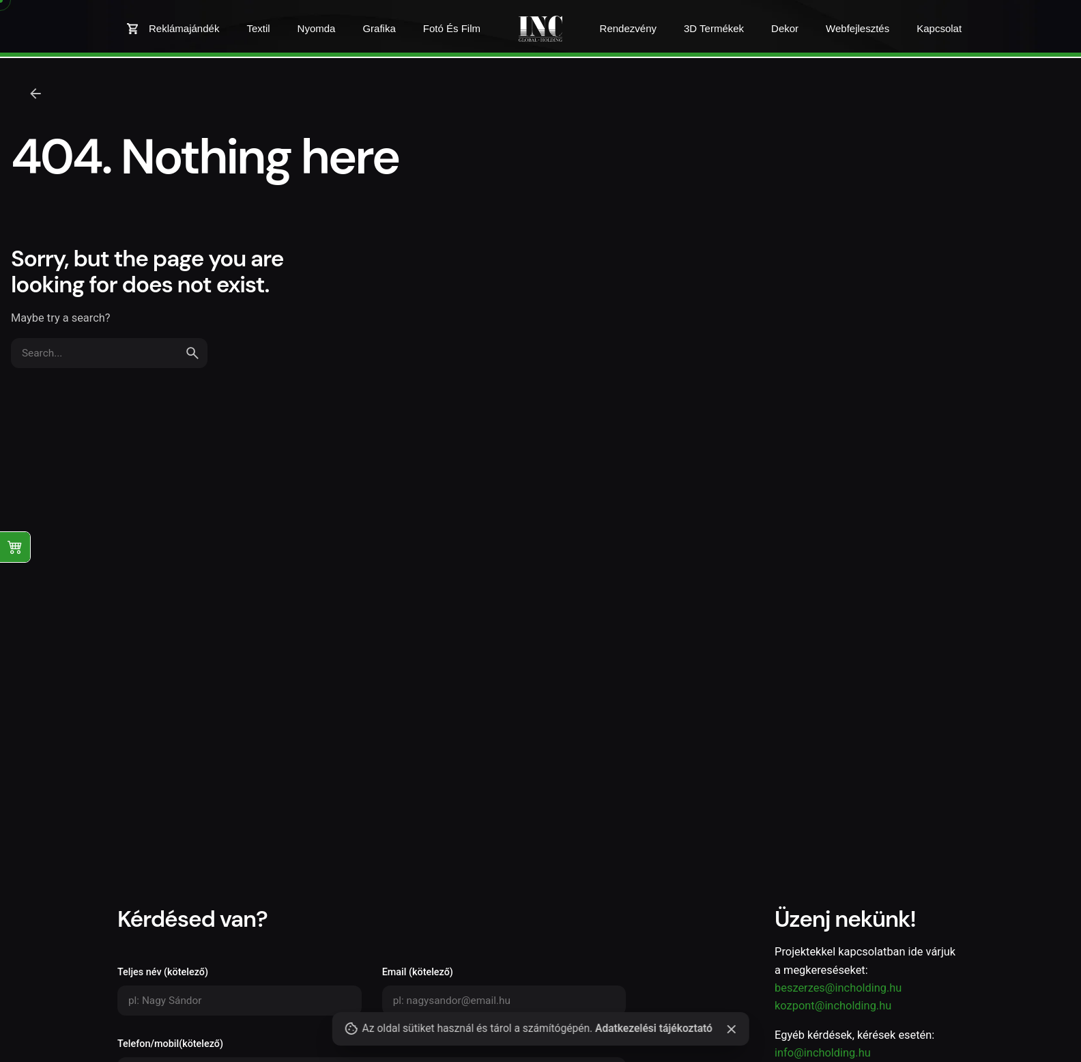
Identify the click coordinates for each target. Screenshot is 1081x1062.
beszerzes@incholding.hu (838, 987)
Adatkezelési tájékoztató (653, 1028)
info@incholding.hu (823, 1052)
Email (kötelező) (504, 991)
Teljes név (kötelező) (239, 991)
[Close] (731, 1029)
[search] (192, 353)
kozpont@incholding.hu (833, 1005)
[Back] (35, 93)
